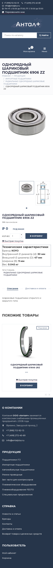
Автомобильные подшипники (18, 469)
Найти (43, 35)
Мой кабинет (9, 553)
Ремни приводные (12, 474)
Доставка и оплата (35, 288)
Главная (6, 76)
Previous (45, 394)
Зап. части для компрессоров (17, 479)
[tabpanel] (26, 187)
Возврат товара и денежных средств (22, 534)
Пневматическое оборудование (19, 484)
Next (49, 394)
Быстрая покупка (12, 241)
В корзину (34, 236)
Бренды (6, 519)
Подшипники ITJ (11, 459)
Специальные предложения (17, 494)
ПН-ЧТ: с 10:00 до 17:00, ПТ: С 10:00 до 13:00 (22, 9)
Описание (12, 288)
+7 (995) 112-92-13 (10, 3)
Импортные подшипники (18, 79)
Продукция (19, 76)
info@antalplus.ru (11, 6)
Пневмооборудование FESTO (18, 489)
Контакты (7, 524)
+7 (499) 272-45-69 (31, 3)
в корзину (24, 385)
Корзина (6, 558)
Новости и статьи (11, 514)
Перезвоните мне (13, 12)
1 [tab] (26, 208)
